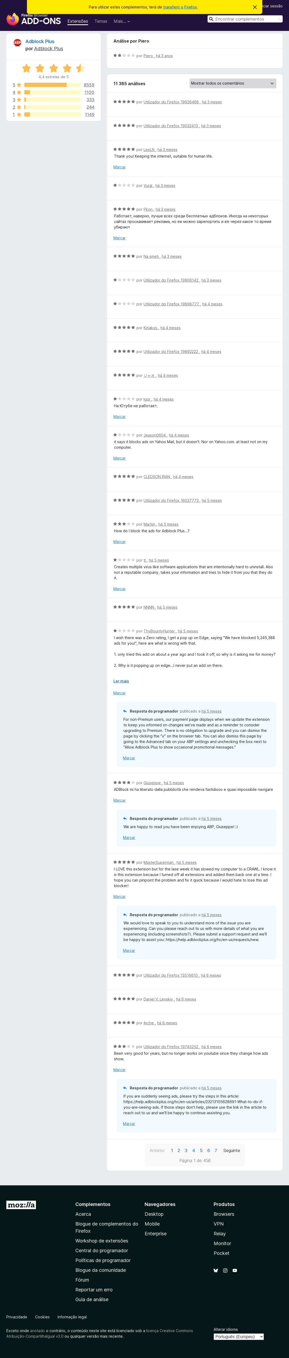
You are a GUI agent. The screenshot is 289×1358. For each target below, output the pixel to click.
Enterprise (156, 1233)
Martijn (150, 524)
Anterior (157, 1150)
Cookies (42, 1317)
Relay (220, 1233)
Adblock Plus (39, 41)
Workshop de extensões (101, 1241)
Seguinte (231, 1150)
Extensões (77, 21)
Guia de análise (91, 1299)
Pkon (149, 209)
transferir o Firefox (180, 7)
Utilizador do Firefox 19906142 (171, 280)
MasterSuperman (159, 862)
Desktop (154, 1214)
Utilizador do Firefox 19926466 (172, 102)
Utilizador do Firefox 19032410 (171, 125)
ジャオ (150, 375)
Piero (149, 55)
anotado (37, 1330)
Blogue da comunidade (100, 1270)
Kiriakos (151, 327)
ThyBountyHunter (160, 631)
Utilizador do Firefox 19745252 (171, 1046)
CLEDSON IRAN (157, 476)
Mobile (152, 1224)
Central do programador (101, 1250)
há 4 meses (212, 304)
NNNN (149, 607)
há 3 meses (212, 102)
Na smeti (152, 256)
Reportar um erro (94, 1289)
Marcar (119, 167)
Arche (149, 1023)
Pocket (222, 1253)
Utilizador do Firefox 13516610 (171, 975)
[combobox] (245, 18)
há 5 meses (212, 500)
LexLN (149, 149)
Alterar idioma (226, 1329)
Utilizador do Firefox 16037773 (172, 500)
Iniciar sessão (271, 6)
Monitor (222, 1243)
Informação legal (72, 1317)
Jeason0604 (155, 435)
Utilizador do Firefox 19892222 (171, 351)
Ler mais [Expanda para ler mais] (121, 681)
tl (145, 560)
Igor (148, 399)
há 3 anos (164, 55)
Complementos (93, 1204)
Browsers (224, 1214)
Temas (100, 21)
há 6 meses (211, 975)
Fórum (82, 1280)
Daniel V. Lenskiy (159, 999)
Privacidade (16, 1317)
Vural (148, 185)
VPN (219, 1224)
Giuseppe (153, 783)
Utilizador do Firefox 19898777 (172, 304)
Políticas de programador (103, 1260)
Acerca (83, 1214)
